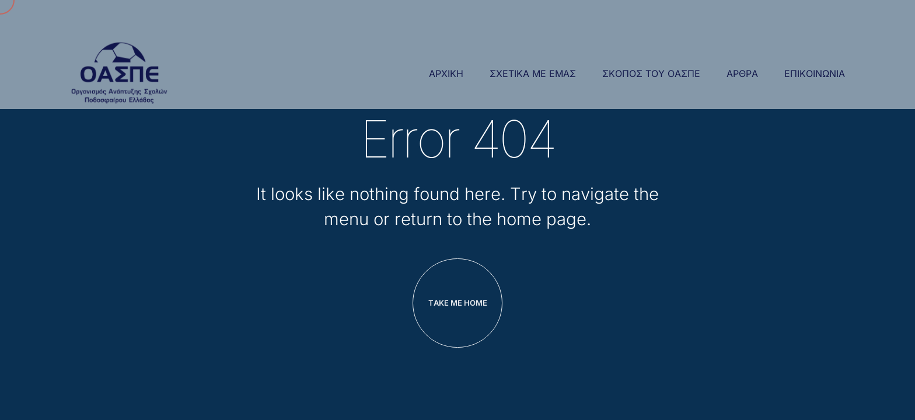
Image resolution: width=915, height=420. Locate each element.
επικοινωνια (814, 73)
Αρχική (446, 73)
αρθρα (742, 73)
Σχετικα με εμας (533, 73)
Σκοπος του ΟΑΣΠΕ (651, 73)
